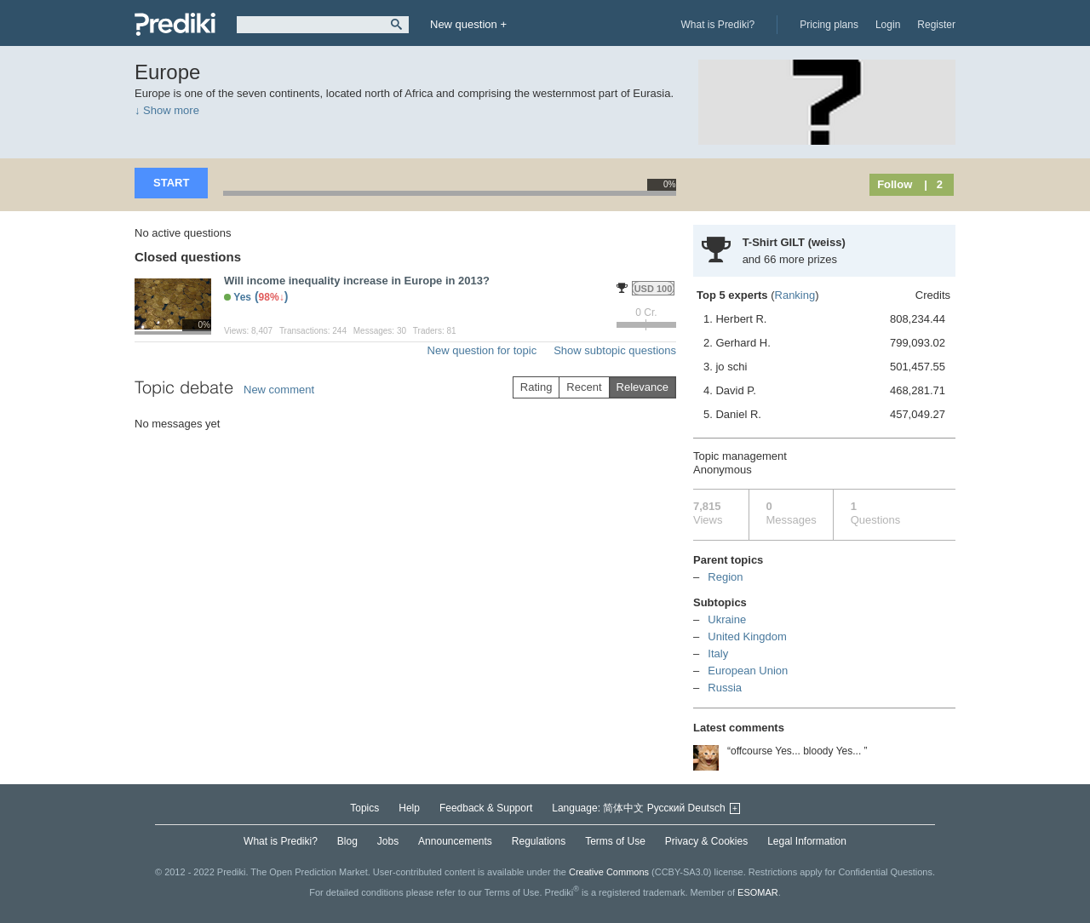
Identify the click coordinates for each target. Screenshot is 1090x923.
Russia (725, 687)
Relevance (642, 387)
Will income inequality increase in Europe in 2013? (357, 280)
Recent (583, 387)
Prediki (175, 24)
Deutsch (707, 808)
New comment (279, 389)
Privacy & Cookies (706, 841)
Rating (536, 387)
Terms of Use (615, 841)
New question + (468, 24)
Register (936, 25)
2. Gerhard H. (824, 343)
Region (725, 576)
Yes (242, 297)
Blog (347, 841)
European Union (748, 670)
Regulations (538, 841)
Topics (364, 808)
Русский (666, 808)
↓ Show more (167, 110)
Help (409, 808)
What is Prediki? (718, 25)
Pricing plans (829, 25)
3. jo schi (824, 367)
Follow (894, 184)
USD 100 (653, 289)
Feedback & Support (485, 808)
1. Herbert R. (824, 319)
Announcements (455, 841)
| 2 (933, 184)
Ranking (795, 295)
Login (887, 25)
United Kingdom (747, 636)
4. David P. (824, 390)
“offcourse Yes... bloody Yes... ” (797, 751)
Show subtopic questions (615, 350)
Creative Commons (609, 872)
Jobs (388, 841)
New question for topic (482, 350)
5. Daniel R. (824, 414)
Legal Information (806, 841)
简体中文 (623, 808)
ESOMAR (757, 892)
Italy (718, 653)
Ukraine (727, 619)
